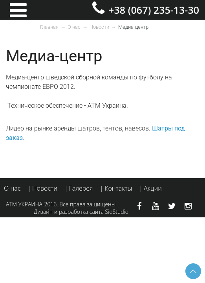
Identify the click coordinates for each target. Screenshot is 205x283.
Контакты (118, 188)
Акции (153, 188)
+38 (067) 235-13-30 (153, 10)
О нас (74, 27)
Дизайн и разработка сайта (69, 211)
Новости (99, 27)
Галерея (81, 188)
